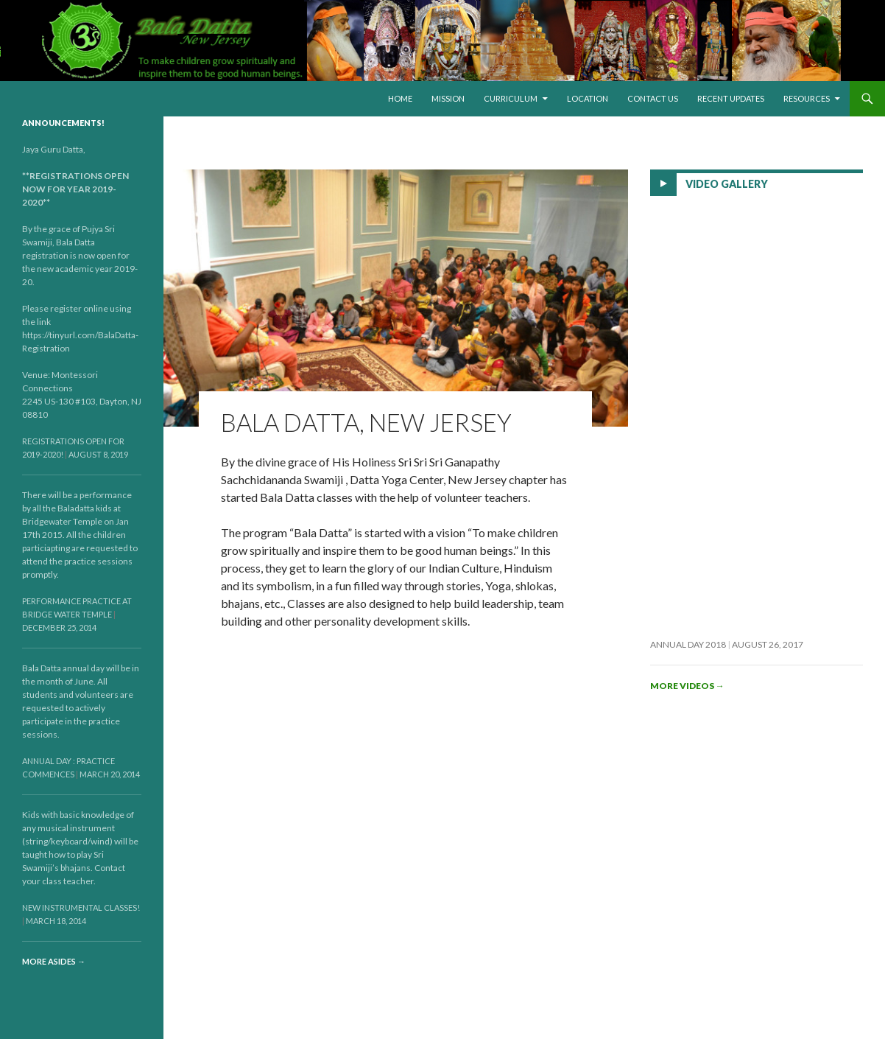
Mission (448, 98)
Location (587, 98)
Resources (806, 98)
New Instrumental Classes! (81, 907)
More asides (53, 961)
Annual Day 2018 (688, 644)
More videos (687, 685)
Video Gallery (726, 183)
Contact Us (652, 98)
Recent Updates (730, 98)
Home (400, 98)
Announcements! (63, 122)
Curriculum (510, 98)
